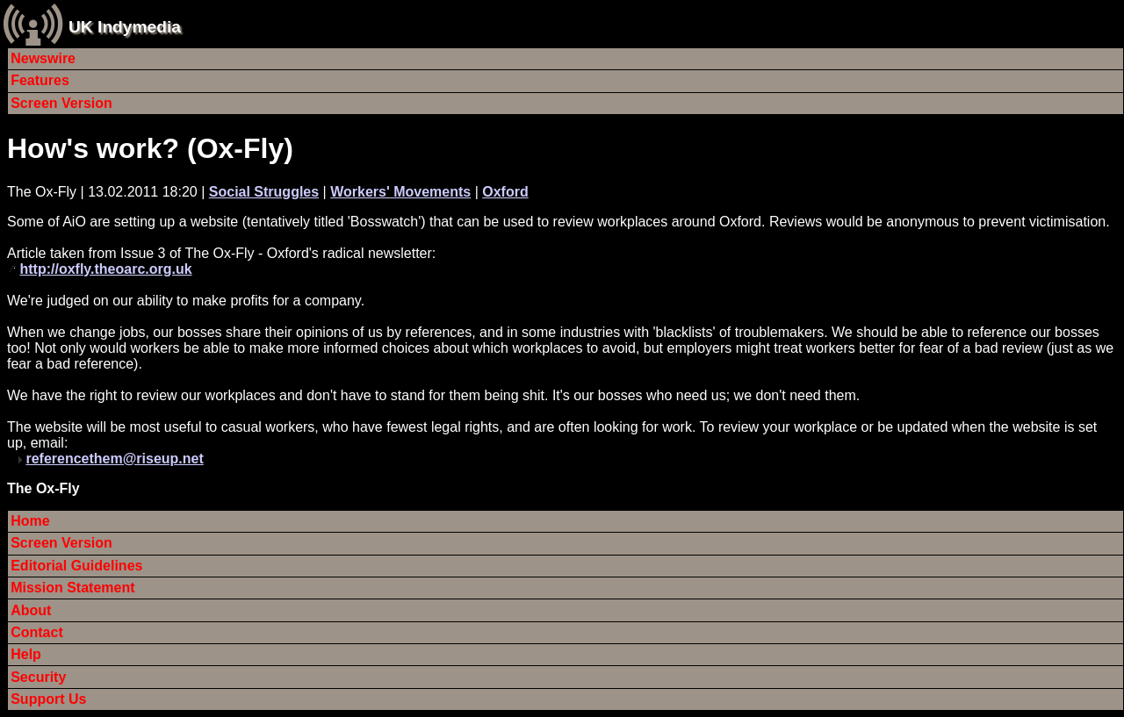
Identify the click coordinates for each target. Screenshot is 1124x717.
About (31, 610)
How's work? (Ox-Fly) (150, 148)
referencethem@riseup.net (114, 458)
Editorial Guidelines (76, 565)
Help (26, 654)
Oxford (505, 191)
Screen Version (61, 103)
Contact (37, 632)
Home (30, 520)
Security (38, 677)
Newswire (43, 58)
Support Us (48, 699)
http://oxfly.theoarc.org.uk (105, 269)
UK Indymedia (124, 27)
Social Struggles (264, 191)
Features (40, 80)
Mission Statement (72, 587)
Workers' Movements (400, 191)
